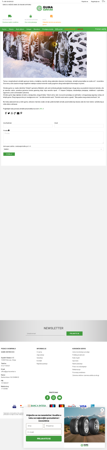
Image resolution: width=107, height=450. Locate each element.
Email (56, 154)
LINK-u (41, 140)
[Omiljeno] (103, 1)
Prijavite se (76, 365)
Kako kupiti (76, 389)
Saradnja (40, 389)
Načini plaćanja (77, 395)
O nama (39, 383)
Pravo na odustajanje (79, 398)
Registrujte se (95, 1)
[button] (100, 29)
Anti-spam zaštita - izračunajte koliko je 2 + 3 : (17, 178)
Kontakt (39, 392)
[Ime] (34, 426)
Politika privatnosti (78, 386)
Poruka (6, 162)
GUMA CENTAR (5, 33)
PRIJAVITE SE (44, 438)
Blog (12, 33)
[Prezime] (52, 426)
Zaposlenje (40, 386)
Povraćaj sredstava (78, 404)
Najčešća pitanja (42, 395)
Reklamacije (76, 401)
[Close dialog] (102, 410)
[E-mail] (44, 432)
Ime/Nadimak (7, 154)
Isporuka (75, 392)
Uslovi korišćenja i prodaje (80, 383)
